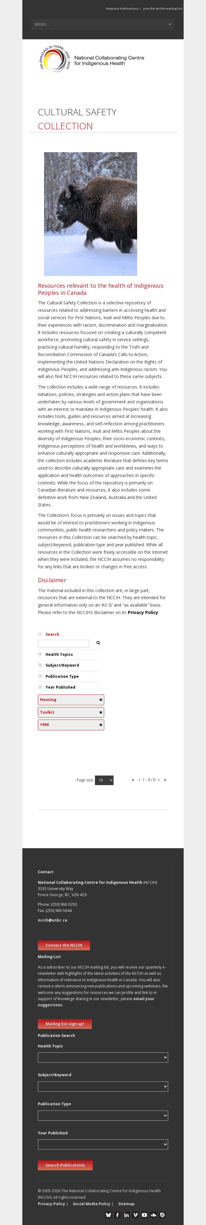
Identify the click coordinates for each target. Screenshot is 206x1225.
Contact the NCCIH (64, 945)
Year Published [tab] (60, 687)
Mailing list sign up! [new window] (65, 1023)
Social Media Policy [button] (91, 1203)
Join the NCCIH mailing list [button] (162, 8)
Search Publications (65, 1165)
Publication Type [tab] (62, 676)
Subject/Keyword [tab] (62, 665)
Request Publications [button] (122, 8)
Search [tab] (52, 634)
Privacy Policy (143, 612)
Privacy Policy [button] (51, 1203)
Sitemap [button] (126, 1203)
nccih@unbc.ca (52, 920)
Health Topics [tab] (59, 654)
